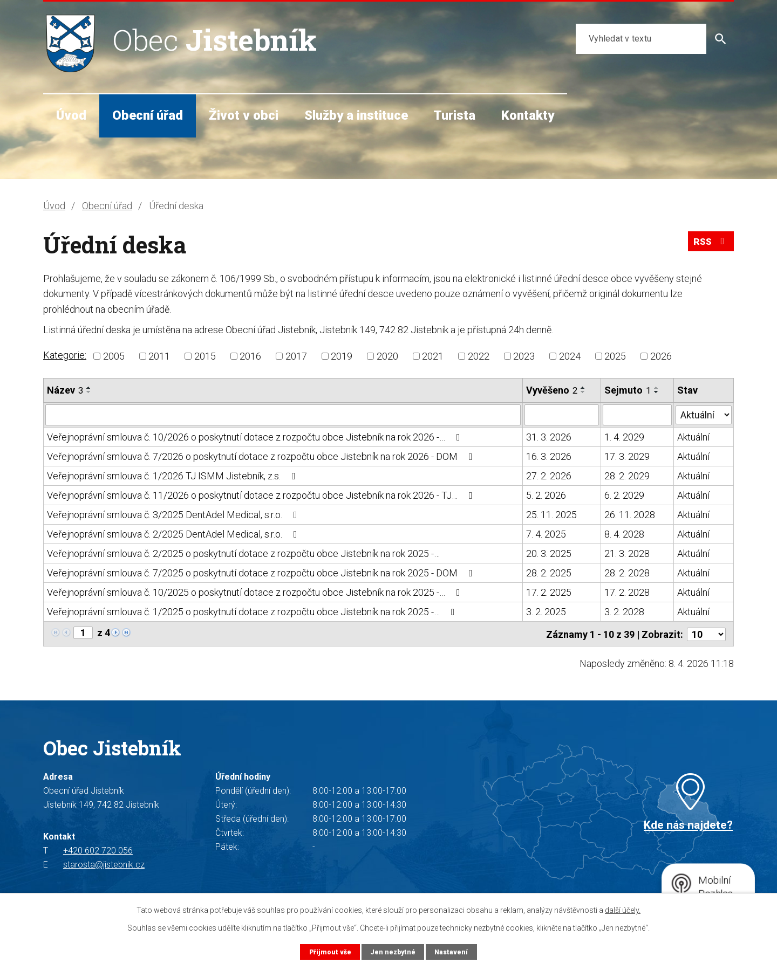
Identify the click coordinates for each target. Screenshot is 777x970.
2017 (296, 356)
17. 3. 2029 (627, 456)
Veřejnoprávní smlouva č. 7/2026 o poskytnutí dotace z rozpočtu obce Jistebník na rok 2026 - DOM (262, 456)
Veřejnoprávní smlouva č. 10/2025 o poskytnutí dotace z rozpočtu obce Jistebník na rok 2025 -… (256, 591)
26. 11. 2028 (629, 514)
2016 (250, 356)
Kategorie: (64, 355)
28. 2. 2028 (627, 572)
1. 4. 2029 (624, 436)
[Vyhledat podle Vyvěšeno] (561, 414)
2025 (615, 356)
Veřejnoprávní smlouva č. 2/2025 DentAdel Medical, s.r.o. (174, 533)
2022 (478, 356)
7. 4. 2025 (546, 533)
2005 (114, 356)
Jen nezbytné (392, 951)
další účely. (622, 910)
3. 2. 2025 (546, 611)
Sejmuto (627, 390)
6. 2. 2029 (624, 494)
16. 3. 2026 (548, 456)
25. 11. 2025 (551, 514)
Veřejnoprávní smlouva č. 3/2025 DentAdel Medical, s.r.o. (174, 514)
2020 (387, 356)
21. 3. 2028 (627, 553)
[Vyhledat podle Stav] (704, 413)
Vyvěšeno (551, 390)
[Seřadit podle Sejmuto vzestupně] (657, 388)
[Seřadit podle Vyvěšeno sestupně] (583, 392)
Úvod (71, 115)
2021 (433, 356)
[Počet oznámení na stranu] (706, 632)
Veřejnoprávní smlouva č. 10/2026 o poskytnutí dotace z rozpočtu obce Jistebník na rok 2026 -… (256, 436)
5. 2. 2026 (546, 494)
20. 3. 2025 (548, 553)
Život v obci (243, 115)
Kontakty (527, 115)
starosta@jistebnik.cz (104, 863)
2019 (341, 356)
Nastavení (452, 951)
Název (65, 390)
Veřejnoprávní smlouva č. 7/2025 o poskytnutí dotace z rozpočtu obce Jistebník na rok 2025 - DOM (262, 572)
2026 (661, 356)
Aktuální (693, 436)
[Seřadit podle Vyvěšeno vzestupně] (583, 388)
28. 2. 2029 (627, 475)
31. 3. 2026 (548, 436)
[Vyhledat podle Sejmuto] (637, 414)
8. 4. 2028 (624, 533)
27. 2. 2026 (548, 475)
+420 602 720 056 (98, 849)
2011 (159, 356)
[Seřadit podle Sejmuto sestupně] (657, 392)
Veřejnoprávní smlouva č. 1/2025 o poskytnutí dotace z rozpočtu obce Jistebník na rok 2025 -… (253, 611)
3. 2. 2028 (624, 611)
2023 (524, 356)
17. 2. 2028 (627, 591)
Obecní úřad (147, 115)
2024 (570, 356)
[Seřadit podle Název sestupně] (89, 392)
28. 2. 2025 (548, 572)
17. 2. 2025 (548, 591)
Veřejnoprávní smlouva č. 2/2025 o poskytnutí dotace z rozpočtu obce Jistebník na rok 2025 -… (243, 553)
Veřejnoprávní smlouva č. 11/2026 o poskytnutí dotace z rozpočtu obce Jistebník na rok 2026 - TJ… (262, 494)
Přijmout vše (329, 951)
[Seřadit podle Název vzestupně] (89, 388)
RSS (710, 243)
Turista (454, 115)
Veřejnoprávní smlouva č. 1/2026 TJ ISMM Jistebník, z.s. (173, 475)
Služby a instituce (356, 115)
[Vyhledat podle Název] (283, 414)
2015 (205, 356)
